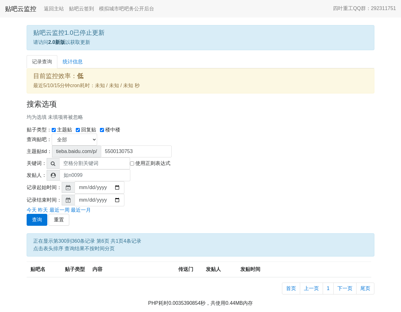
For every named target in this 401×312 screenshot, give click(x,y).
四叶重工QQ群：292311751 (364, 8)
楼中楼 (110, 129)
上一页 (311, 288)
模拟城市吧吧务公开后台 (126, 8)
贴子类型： (39, 129)
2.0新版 (56, 42)
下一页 (344, 288)
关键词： (37, 163)
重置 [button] (59, 219)
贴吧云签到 (81, 8)
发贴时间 (250, 269)
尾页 (365, 288)
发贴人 (213, 269)
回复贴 (86, 129)
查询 (37, 219)
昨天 (43, 210)
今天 (32, 210)
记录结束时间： (44, 200)
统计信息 (73, 61)
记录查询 (42, 61)
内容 (97, 269)
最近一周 (59, 210)
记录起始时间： (44, 187)
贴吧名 (37, 269)
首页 (291, 288)
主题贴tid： (39, 151)
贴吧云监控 (20, 8)
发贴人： (37, 175)
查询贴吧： (39, 139)
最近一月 (81, 210)
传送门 (185, 269)
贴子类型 (75, 269)
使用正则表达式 (150, 163)
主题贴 (62, 129)
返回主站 (54, 8)
